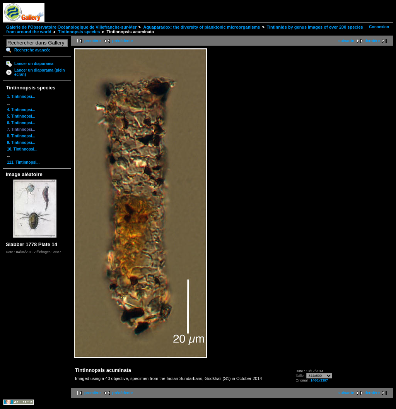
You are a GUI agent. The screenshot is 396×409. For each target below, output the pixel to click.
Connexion (379, 27)
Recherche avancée (32, 50)
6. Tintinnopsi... (21, 123)
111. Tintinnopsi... (23, 162)
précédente (122, 41)
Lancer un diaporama (33, 64)
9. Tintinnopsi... (21, 142)
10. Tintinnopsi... (22, 149)
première (92, 41)
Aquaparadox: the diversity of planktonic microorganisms (201, 27)
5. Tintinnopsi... (21, 116)
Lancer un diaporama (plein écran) (39, 72)
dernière (372, 41)
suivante (346, 41)
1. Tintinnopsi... (21, 96)
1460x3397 (319, 380)
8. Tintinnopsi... (21, 136)
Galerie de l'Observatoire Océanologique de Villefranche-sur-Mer (71, 27)
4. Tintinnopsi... (21, 110)
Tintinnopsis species (79, 31)
